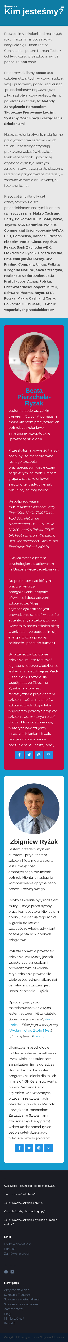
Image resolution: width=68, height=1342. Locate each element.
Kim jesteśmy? (14, 1318)
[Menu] (62, 6)
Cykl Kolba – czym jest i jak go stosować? (29, 1185)
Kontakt (9, 1249)
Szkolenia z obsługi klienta (22, 1299)
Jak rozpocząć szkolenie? (20, 1194)
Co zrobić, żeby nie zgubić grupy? (25, 1211)
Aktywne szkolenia (16, 1290)
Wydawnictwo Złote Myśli (30, 1030)
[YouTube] (12, 1271)
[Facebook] (6, 1271)
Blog (7, 1314)
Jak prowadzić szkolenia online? (23, 1203)
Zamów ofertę (14, 1309)
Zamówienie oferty (17, 1253)
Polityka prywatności (18, 1244)
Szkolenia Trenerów (17, 1294)
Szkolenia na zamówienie (21, 1304)
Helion (38, 1036)
